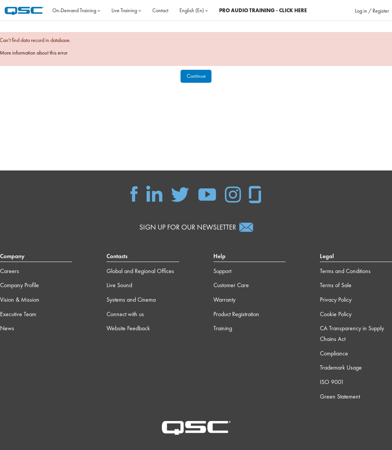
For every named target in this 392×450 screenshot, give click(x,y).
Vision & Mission (19, 300)
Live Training (126, 10)
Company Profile (19, 285)
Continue (196, 75)
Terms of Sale (336, 285)
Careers (9, 271)
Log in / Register (372, 10)
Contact (160, 10)
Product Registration (236, 314)
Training (222, 328)
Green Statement (340, 396)
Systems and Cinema (131, 300)
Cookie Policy (336, 314)
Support (222, 271)
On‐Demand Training (76, 10)
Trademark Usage (341, 367)
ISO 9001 (332, 382)
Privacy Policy (336, 300)
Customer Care (231, 285)
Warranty (224, 300)
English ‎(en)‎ (193, 10)
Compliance (334, 353)
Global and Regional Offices (140, 271)
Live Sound (119, 285)
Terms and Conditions (345, 271)
